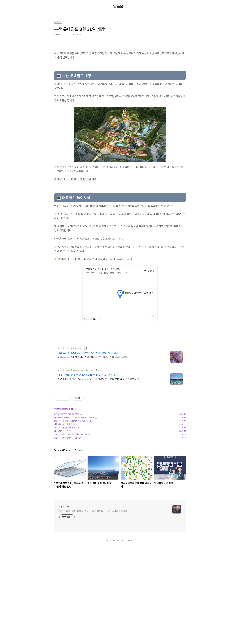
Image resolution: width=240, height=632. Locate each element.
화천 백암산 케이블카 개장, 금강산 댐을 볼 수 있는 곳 (74, 417)
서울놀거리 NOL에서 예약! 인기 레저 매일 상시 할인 (88, 352)
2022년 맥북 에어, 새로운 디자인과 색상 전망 (71, 420)
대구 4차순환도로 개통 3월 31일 (66, 414)
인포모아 (120, 6)
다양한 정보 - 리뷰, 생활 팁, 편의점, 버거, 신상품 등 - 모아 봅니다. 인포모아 (93, 510)
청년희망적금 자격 (61, 431)
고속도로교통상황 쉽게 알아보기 (66, 427)
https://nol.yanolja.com (69, 348)
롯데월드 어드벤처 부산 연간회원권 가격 (75, 179)
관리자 (130, 540)
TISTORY (120, 540)
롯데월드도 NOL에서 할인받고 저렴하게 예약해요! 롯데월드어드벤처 (92, 356)
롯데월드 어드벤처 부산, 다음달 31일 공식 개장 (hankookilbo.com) (95, 259)
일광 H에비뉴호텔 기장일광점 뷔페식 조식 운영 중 (86, 375)
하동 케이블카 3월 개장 (63, 424)
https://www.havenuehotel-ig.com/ (75, 370)
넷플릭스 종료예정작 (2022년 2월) (67, 437)
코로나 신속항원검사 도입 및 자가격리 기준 (70, 434)
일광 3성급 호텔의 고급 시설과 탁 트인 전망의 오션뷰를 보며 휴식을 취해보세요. (98, 379)
